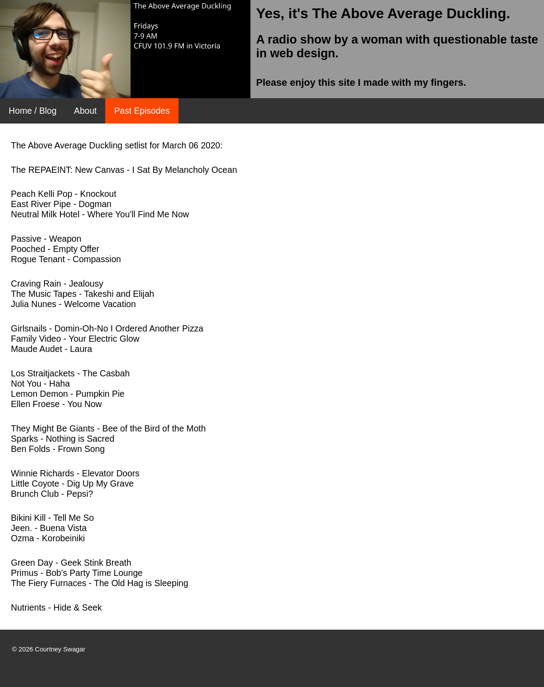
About (85, 111)
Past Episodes (142, 111)
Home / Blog (33, 111)
